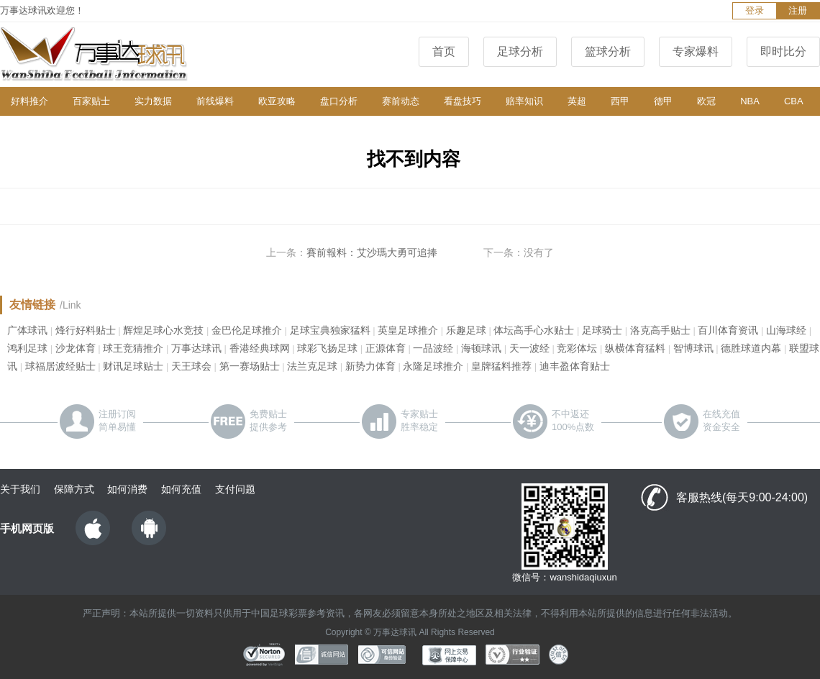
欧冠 (706, 101)
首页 (443, 51)
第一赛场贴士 (249, 366)
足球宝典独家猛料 (330, 330)
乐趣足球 (466, 330)
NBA (750, 101)
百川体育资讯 (728, 330)
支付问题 (235, 489)
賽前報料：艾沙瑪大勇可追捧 (371, 252)
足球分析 (520, 51)
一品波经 (433, 348)
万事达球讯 (196, 348)
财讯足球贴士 (133, 366)
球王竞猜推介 (133, 348)
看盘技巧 (462, 101)
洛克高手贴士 (660, 330)
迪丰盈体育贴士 (574, 366)
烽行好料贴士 (85, 330)
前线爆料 (215, 101)
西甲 (620, 101)
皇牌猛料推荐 (501, 366)
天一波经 (529, 348)
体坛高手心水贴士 (533, 330)
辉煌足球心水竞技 (163, 330)
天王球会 (191, 366)
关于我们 (20, 489)
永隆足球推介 (433, 366)
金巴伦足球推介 (246, 330)
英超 (577, 101)
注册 (797, 10)
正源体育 (385, 348)
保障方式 (74, 489)
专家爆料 (696, 51)
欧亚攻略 (277, 101)
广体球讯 (27, 330)
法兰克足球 (312, 366)
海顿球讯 (481, 348)
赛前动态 (400, 101)
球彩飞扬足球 (327, 348)
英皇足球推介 (408, 330)
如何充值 (181, 489)
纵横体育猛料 (635, 348)
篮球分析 (608, 51)
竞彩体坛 (577, 348)
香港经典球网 (259, 348)
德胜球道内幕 (751, 348)
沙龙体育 (75, 348)
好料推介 (29, 101)
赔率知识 (524, 101)
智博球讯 (693, 348)
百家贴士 (91, 101)
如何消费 (127, 489)
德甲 (663, 101)
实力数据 (153, 101)
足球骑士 (602, 330)
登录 (754, 10)
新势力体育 (370, 366)
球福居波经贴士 (60, 366)
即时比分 (783, 51)
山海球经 (786, 330)
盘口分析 (338, 101)
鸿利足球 (27, 348)
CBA (793, 101)
